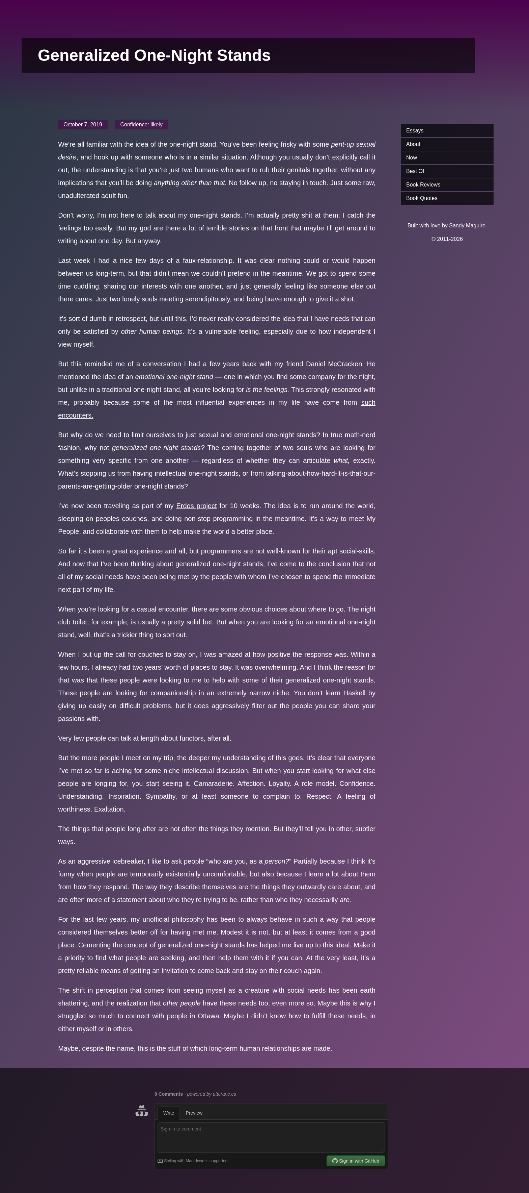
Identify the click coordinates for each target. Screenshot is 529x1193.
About (413, 144)
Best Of (415, 171)
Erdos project (196, 505)
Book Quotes (422, 198)
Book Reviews (423, 185)
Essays (415, 130)
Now (411, 157)
